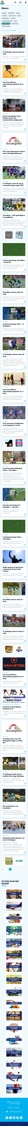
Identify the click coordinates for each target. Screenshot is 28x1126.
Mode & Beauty (14, 918)
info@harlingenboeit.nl (15, 1111)
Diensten (14, 906)
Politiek (14, 894)
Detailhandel (14, 1003)
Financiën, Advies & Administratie (14, 1077)
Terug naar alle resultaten (9, 30)
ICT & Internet (14, 1040)
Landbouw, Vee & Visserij (14, 991)
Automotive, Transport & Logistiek (14, 1052)
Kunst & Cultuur (14, 967)
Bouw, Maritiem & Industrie (14, 979)
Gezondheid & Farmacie (14, 930)
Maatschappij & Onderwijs (14, 1028)
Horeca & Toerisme (14, 942)
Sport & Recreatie (14, 1088)
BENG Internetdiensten (15, 1124)
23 (16, 873)
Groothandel (14, 1015)
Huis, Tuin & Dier (14, 954)
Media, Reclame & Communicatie (14, 1064)
